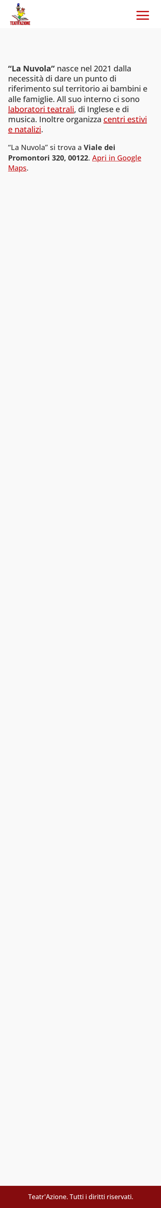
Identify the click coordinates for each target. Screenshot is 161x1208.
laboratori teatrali (41, 109)
